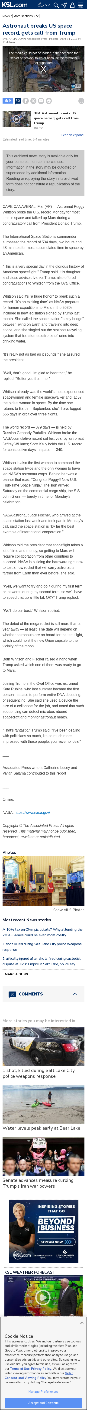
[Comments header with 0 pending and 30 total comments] (43, 994)
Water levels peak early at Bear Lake (41, 1128)
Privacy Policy (41, 1369)
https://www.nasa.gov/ (32, 813)
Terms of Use (20, 1369)
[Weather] (43, 4)
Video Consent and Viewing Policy (39, 1375)
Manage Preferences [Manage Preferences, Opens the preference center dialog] (43, 1392)
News (6, 16)
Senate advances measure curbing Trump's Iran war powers (38, 1183)
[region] (43, 1363)
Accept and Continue (43, 1403)
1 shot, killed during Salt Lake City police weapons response (39, 1073)
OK (82, 1323)
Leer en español (72, 135)
